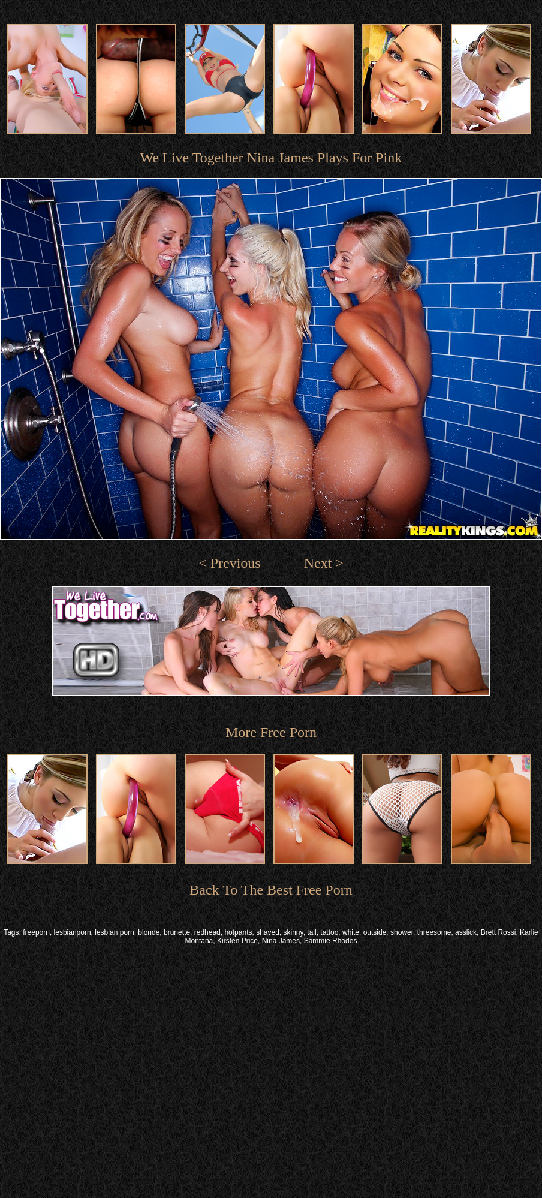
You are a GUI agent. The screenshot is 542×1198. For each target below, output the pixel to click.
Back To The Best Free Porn (270, 890)
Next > (324, 563)
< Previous (229, 563)
